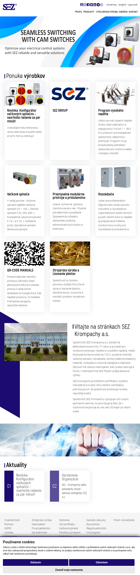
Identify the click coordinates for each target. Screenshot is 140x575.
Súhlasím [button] (35, 562)
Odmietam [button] (102, 562)
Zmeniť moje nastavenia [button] (69, 569)
